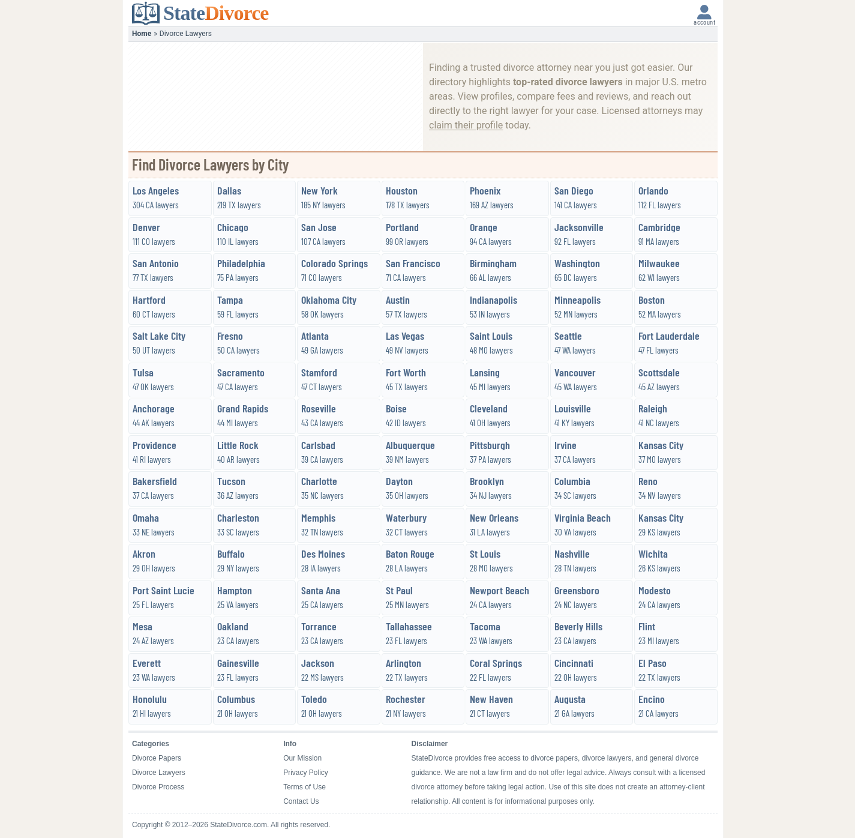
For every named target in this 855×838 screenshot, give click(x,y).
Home (141, 33)
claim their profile (466, 125)
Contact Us (301, 801)
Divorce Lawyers (158, 772)
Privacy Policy (305, 772)
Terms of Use (304, 787)
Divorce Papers (156, 758)
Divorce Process (158, 787)
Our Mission (302, 758)
